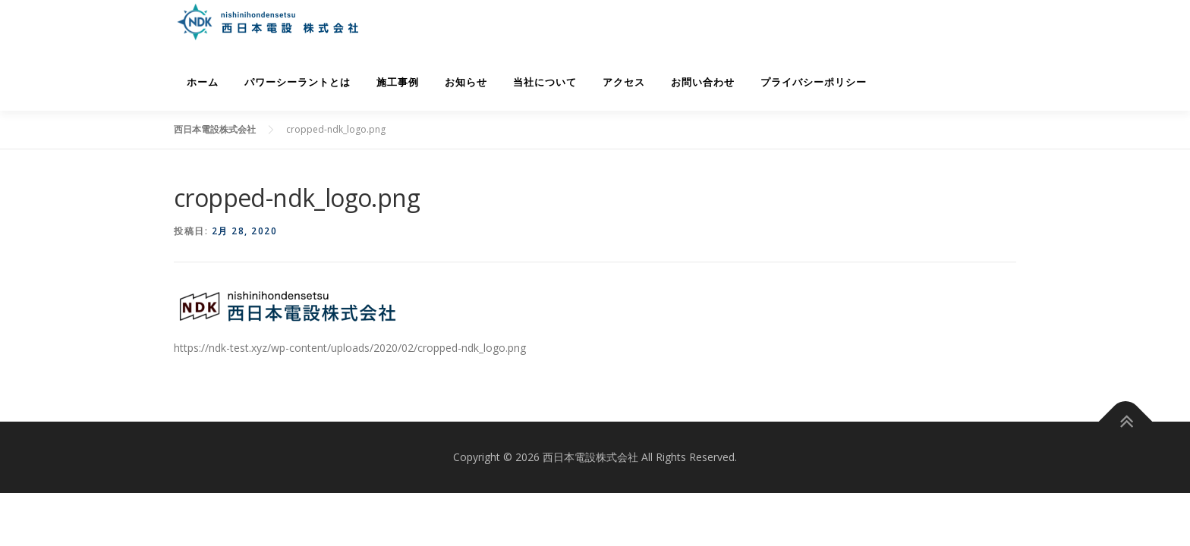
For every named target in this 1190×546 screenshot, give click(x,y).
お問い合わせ (703, 82)
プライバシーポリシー (813, 82)
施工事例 (397, 82)
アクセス (624, 82)
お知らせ (466, 82)
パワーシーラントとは (297, 82)
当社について (545, 82)
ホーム (203, 82)
